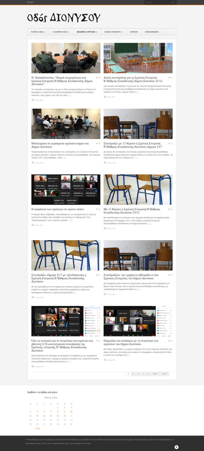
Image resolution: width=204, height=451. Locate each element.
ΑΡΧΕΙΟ (134, 32)
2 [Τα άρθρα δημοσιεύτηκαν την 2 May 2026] (64, 407)
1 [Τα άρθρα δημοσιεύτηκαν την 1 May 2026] (57, 407)
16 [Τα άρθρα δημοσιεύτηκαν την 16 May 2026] (65, 416)
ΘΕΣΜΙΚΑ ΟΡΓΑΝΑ (87, 32)
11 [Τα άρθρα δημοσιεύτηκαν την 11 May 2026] (30, 416)
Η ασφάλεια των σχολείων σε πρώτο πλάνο (57, 209)
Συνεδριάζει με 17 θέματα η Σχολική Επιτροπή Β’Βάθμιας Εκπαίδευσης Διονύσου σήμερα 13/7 (133, 145)
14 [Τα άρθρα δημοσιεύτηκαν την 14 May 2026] (51, 416)
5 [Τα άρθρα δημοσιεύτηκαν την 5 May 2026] (37, 411)
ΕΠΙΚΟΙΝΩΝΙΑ (152, 32)
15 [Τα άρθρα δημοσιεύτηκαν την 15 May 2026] (58, 416)
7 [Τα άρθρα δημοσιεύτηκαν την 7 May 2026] (51, 411)
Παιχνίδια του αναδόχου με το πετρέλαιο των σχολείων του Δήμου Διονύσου (131, 342)
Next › (155, 374)
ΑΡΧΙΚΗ (30, 2)
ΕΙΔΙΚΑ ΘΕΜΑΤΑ (114, 32)
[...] (69, 95)
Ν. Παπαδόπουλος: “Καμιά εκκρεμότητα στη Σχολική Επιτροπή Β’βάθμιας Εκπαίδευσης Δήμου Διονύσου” (62, 81)
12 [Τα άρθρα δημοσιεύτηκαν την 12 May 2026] (37, 416)
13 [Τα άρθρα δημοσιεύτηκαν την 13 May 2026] (44, 416)
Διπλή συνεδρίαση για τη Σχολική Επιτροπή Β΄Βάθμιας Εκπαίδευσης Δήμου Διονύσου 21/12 (133, 79)
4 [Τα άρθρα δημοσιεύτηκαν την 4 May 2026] (30, 411)
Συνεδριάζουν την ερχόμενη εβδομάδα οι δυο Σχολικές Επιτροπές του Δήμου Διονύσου (131, 276)
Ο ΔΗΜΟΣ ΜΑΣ (61, 32)
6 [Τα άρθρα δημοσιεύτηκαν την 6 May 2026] (44, 411)
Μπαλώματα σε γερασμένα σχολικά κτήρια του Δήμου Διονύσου (60, 145)
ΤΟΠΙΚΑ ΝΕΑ (38, 32)
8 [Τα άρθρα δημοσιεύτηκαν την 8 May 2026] (57, 411)
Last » (164, 374)
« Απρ (37, 428)
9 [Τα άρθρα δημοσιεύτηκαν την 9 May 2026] (64, 411)
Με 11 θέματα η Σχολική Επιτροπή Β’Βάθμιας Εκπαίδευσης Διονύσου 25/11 (132, 210)
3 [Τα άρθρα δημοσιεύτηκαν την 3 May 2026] (71, 407)
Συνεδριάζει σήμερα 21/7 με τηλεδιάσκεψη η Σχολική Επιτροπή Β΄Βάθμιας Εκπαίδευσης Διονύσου (58, 278)
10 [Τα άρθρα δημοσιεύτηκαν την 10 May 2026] (71, 411)
